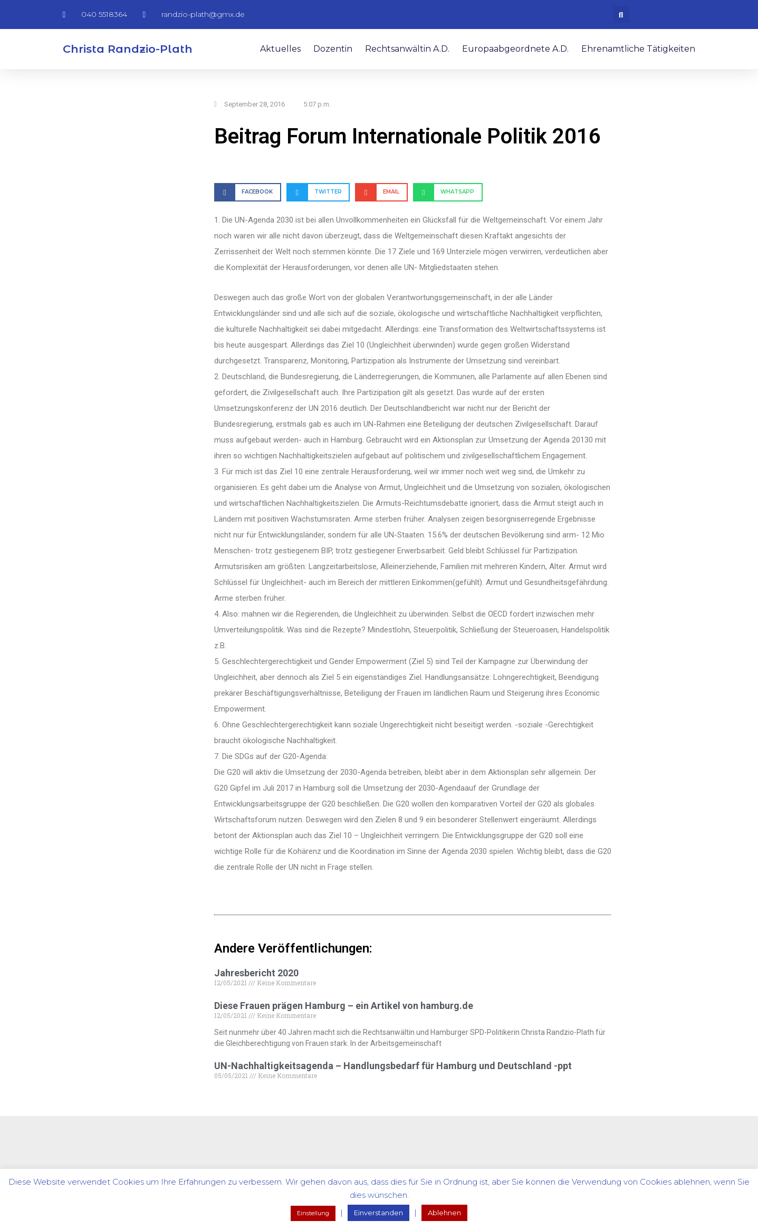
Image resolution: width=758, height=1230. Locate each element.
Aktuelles (280, 49)
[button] (621, 14)
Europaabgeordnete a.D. (515, 49)
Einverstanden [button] (378, 1212)
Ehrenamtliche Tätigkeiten (638, 49)
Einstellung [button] (313, 1213)
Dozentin (332, 49)
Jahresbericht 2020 (256, 972)
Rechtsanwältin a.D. (407, 49)
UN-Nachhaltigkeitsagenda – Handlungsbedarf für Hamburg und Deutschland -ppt (393, 1065)
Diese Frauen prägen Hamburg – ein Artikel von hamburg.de (343, 1005)
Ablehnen (444, 1212)
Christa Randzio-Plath (128, 48)
